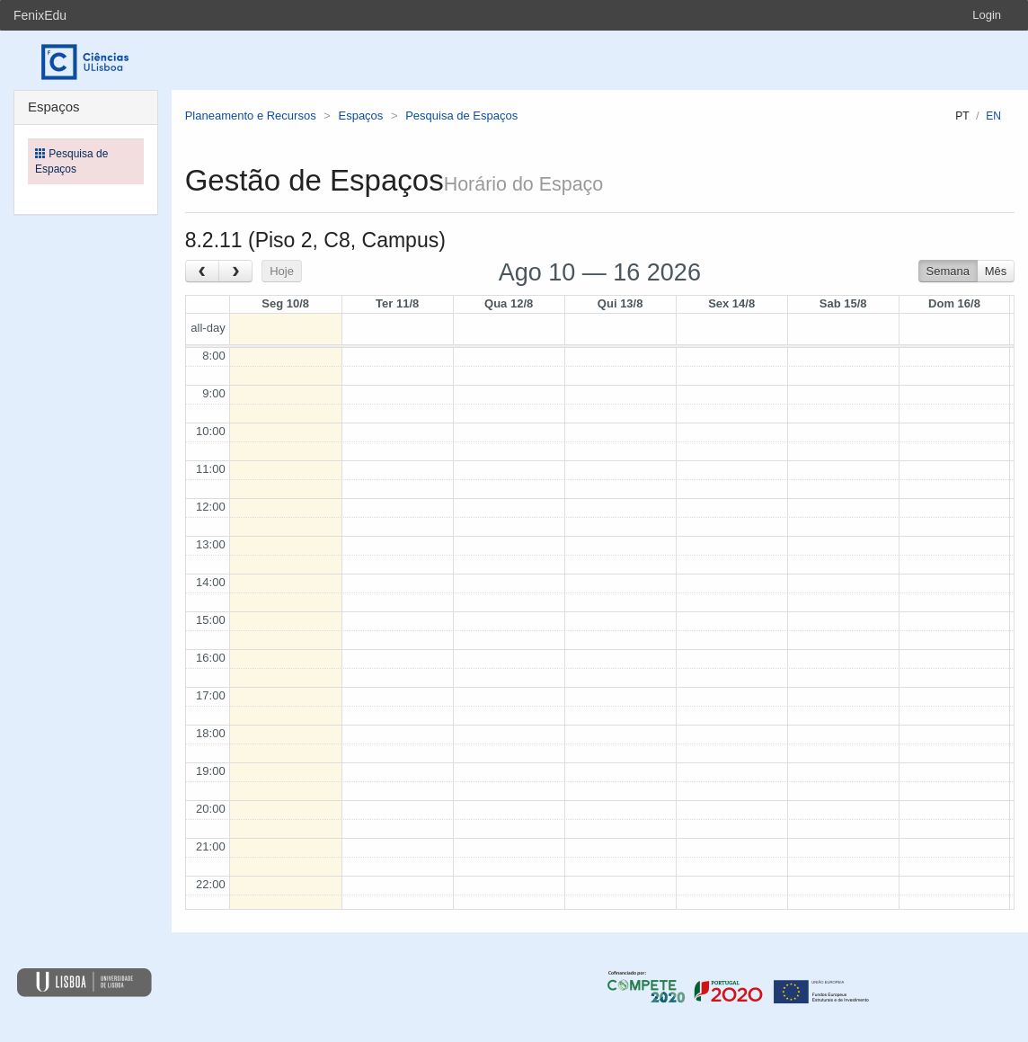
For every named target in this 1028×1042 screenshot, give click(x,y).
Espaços (360, 115)
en (993, 116)
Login (986, 15)
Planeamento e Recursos (250, 115)
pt (962, 116)
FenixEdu (39, 15)
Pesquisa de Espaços (461, 115)
